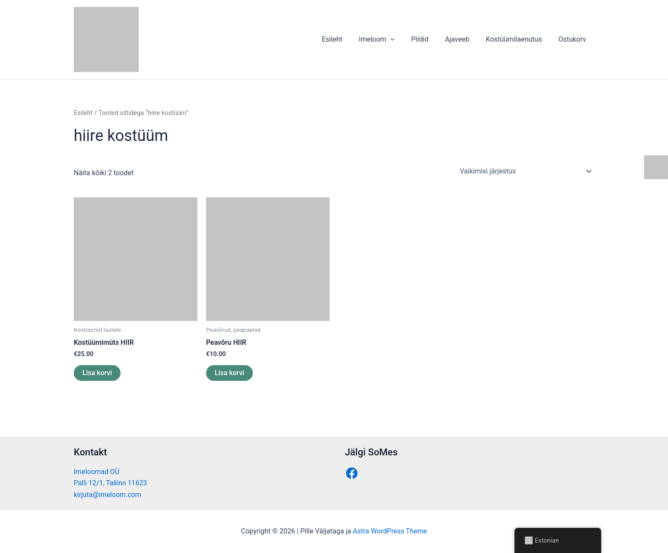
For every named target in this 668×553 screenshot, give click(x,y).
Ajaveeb (464, 39)
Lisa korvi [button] (97, 373)
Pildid (429, 39)
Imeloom (388, 39)
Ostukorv (573, 39)
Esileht (346, 39)
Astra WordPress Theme (390, 531)
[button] (402, 39)
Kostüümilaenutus (518, 39)
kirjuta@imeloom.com (108, 495)
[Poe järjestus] (525, 171)
